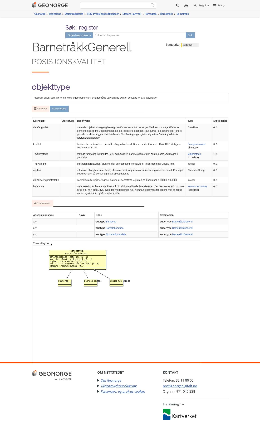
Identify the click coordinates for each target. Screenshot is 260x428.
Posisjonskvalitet (197, 144)
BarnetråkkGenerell (182, 222)
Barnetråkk (166, 14)
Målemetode (194, 154)
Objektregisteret (74, 14)
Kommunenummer (198, 186)
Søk (190, 35)
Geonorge (39, 14)
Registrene (55, 14)
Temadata (150, 14)
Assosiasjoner (43, 203)
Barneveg (111, 222)
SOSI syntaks (59, 109)
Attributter (41, 109)
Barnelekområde (115, 228)
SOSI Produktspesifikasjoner (103, 14)
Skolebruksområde (116, 235)
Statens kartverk (131, 14)
